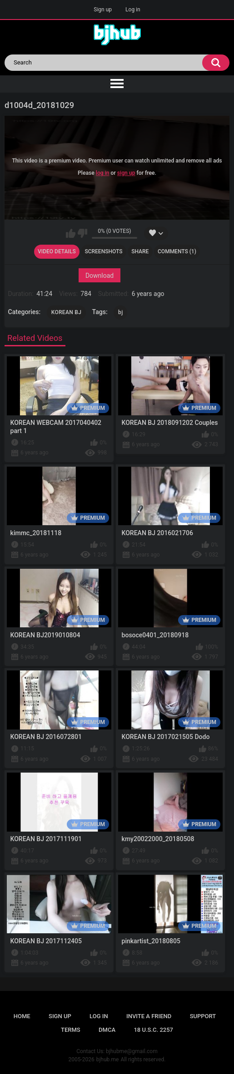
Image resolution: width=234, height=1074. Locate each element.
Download (99, 275)
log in (103, 173)
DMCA (107, 1029)
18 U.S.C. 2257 (153, 1029)
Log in (132, 9)
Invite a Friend (148, 1016)
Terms (70, 1029)
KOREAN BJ (66, 312)
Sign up (103, 9)
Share (140, 251)
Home (22, 1016)
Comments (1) (177, 251)
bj (120, 312)
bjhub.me (107, 1059)
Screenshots (103, 251)
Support (203, 1016)
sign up (126, 173)
